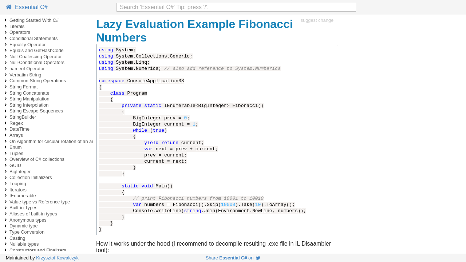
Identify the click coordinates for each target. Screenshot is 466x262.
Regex (16, 123)
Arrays (16, 135)
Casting (17, 238)
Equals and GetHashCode (36, 50)
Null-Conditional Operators (36, 62)
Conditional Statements (33, 38)
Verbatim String (25, 75)
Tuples (16, 153)
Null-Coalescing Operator (35, 56)
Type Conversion (26, 232)
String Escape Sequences (36, 111)
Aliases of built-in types (33, 214)
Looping (17, 183)
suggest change (317, 20)
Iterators (18, 189)
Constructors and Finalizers (37, 250)
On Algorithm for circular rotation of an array (54, 141)
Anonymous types (28, 220)
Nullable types (24, 244)
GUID (15, 165)
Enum (15, 147)
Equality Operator (27, 44)
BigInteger (20, 171)
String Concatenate (29, 93)
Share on (233, 258)
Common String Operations (37, 80)
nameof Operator (27, 68)
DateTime (19, 129)
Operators (19, 32)
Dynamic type (23, 226)
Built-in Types (23, 207)
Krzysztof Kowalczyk (57, 258)
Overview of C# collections (36, 159)
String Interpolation (28, 105)
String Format (23, 87)
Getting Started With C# (34, 20)
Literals (16, 26)
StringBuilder (22, 117)
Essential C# (27, 7)
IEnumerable (22, 195)
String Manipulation (29, 99)
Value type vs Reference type (39, 202)
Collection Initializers (30, 177)
